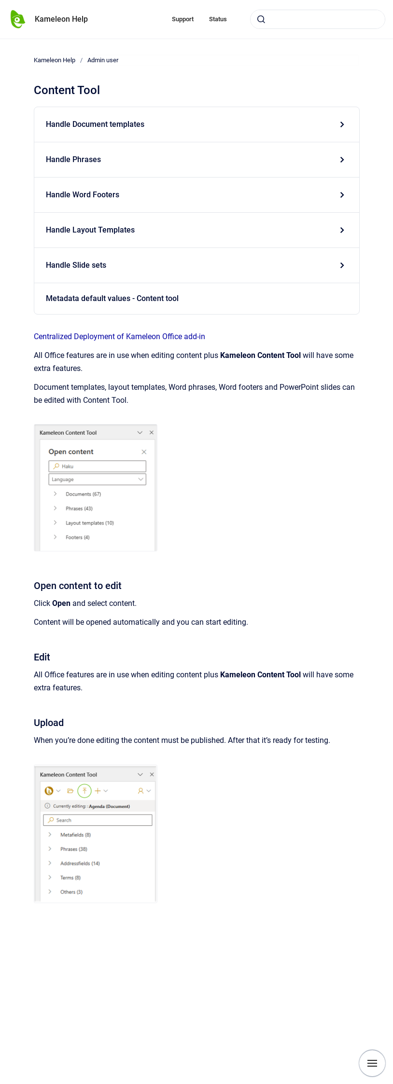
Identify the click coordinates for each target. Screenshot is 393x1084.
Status (218, 19)
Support (183, 19)
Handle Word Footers (82, 194)
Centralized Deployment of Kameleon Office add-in (119, 336)
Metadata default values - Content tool (112, 298)
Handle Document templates (95, 124)
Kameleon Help (61, 19)
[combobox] (318, 19)
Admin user (102, 60)
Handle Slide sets (76, 265)
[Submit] (261, 19)
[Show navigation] (372, 1063)
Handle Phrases (73, 159)
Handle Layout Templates (90, 229)
